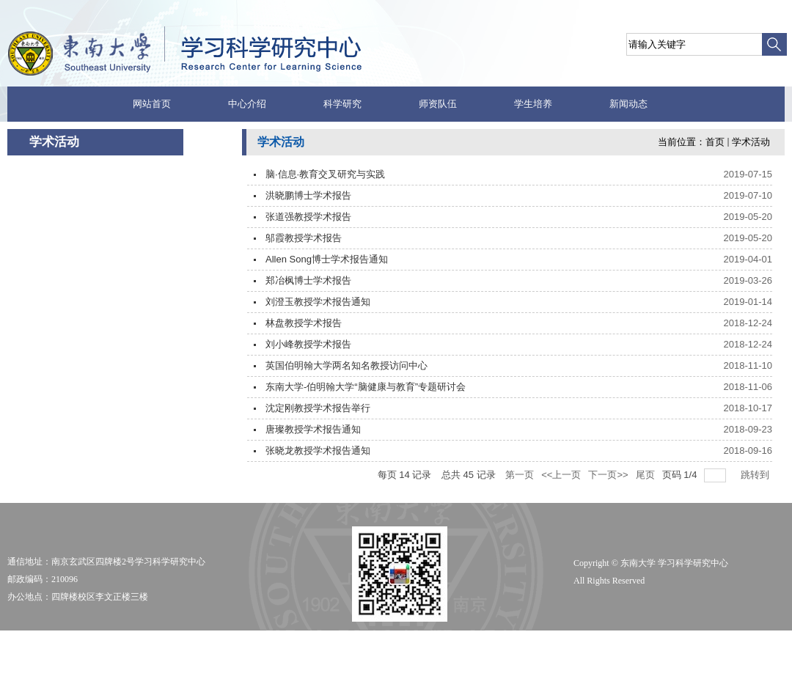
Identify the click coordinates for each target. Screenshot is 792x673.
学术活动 (751, 141)
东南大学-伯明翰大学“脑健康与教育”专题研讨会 (365, 386)
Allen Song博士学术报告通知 (326, 259)
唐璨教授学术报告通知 (313, 429)
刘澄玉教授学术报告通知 (317, 301)
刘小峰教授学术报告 (308, 344)
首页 (715, 141)
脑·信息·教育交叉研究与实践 (325, 174)
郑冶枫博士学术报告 (308, 280)
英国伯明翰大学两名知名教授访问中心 (346, 365)
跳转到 (756, 474)
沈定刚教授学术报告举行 (317, 407)
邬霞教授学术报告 (303, 237)
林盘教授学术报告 (303, 322)
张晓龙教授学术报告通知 (317, 450)
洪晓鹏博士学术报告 (308, 195)
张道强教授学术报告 (308, 216)
